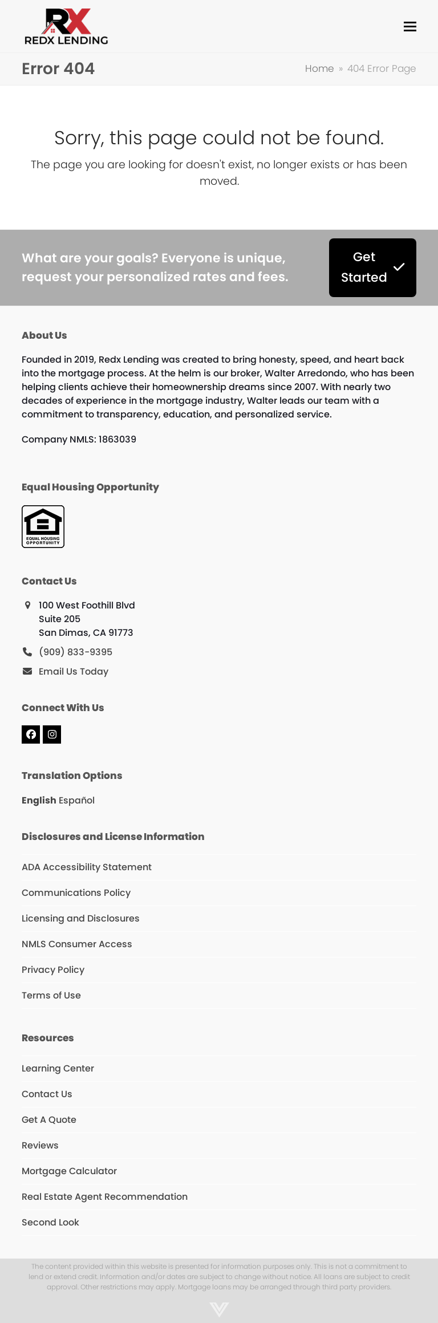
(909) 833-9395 (75, 652)
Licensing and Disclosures (81, 918)
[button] (410, 26)
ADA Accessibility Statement (87, 867)
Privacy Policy (53, 969)
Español (77, 800)
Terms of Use (51, 995)
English (39, 800)
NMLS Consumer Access (77, 944)
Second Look (50, 1222)
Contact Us (47, 1094)
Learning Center (58, 1068)
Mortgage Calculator (69, 1171)
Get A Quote (49, 1119)
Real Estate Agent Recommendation (105, 1196)
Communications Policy (76, 892)
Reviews (40, 1145)
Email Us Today (73, 671)
